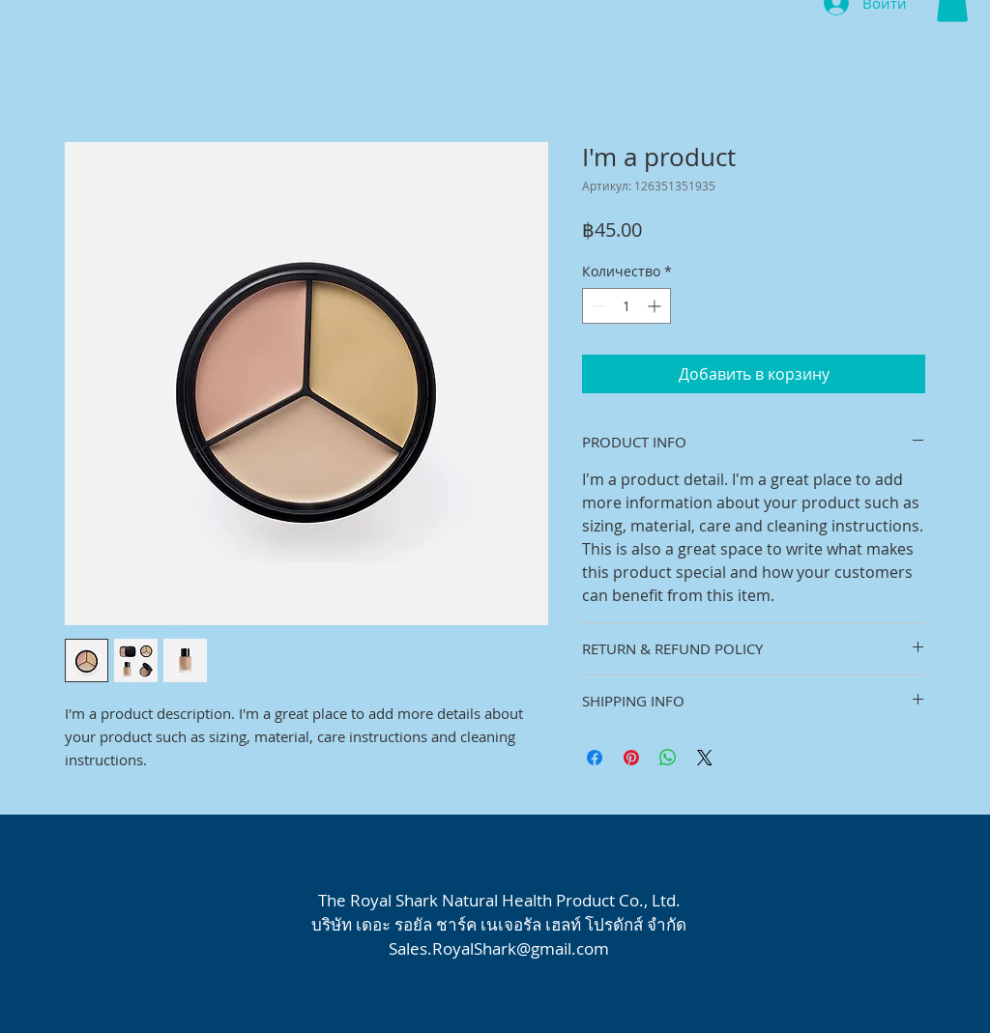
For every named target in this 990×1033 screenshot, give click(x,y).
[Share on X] (704, 757)
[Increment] (656, 306)
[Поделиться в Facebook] (594, 757)
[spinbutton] (626, 306)
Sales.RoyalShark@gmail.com (499, 948)
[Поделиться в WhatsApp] (668, 757)
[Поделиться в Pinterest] (631, 757)
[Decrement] (597, 306)
